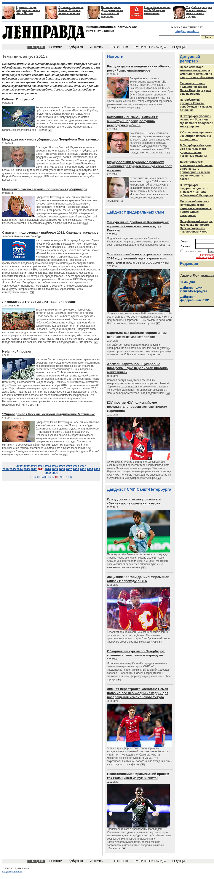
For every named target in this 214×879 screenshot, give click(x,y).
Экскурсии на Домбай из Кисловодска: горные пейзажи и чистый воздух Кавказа (138, 226)
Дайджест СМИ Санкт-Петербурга (139, 489)
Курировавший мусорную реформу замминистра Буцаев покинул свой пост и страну (139, 166)
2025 (27, 465)
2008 (62, 469)
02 (35, 477)
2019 (69, 465)
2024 (33, 465)
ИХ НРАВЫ (96, 47)
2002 (48, 473)
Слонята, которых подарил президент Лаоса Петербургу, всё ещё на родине (195, 88)
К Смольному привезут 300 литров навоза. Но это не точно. (196, 136)
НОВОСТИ (56, 47)
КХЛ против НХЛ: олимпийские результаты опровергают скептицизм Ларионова (137, 406)
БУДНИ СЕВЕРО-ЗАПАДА (150, 47)
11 (67, 477)
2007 (69, 469)
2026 (19, 465)
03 (38, 477)
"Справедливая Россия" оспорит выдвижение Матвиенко (48, 414)
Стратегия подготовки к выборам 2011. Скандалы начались (50, 232)
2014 (19, 469)
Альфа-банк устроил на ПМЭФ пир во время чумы (157, 10)
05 (45, 477)
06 (49, 477)
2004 (90, 469)
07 (53, 477)
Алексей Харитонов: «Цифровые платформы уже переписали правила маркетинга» (137, 368)
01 (31, 477)
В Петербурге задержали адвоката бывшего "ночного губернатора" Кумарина (196, 190)
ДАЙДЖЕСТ (76, 47)
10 (63, 477)
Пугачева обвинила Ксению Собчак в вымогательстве (70, 10)
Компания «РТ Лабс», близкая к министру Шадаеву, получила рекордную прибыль (132, 121)
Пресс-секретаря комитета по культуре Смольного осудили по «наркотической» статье (197, 72)
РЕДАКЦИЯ (180, 47)
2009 (55, 469)
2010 (48, 469)
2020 (62, 465)
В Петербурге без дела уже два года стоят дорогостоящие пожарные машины (195, 150)
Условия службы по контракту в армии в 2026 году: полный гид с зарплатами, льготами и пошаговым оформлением (140, 258)
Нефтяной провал (16, 351)
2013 (27, 469)
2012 (33, 469)
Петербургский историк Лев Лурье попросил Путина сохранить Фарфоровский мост (196, 226)
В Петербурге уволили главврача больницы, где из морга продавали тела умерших (196, 121)
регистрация (207, 254)
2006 (76, 469)
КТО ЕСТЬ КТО (119, 47)
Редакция (189, 263)
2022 (48, 465)
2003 (97, 469)
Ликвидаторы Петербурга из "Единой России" (39, 301)
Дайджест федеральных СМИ (135, 212)
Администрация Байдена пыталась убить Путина (28, 10)
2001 (55, 473)
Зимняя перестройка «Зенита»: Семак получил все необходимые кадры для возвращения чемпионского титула (137, 693)
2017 (83, 465)
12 (71, 477)
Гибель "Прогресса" (18, 99)
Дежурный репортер (190, 59)
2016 (5, 469)
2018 (76, 465)
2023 (41, 465)
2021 (55, 465)
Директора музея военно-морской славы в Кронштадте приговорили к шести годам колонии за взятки (196, 170)
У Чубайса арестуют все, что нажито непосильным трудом (199, 12)
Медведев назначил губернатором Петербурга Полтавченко (50, 139)
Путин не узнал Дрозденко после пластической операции (112, 12)
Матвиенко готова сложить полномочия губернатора (44, 189)
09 (60, 477)
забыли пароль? (205, 257)
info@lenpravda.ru (187, 31)
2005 (83, 469)
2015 (13, 469)
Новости (115, 56)
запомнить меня (193, 251)
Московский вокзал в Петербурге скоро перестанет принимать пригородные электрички (195, 208)
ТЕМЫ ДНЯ (36, 47)
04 (42, 477)
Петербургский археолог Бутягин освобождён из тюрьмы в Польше (196, 105)
